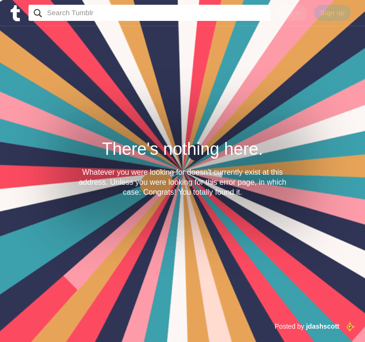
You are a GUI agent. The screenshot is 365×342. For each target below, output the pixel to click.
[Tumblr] (14, 12)
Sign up (332, 13)
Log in (291, 13)
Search (37, 13)
